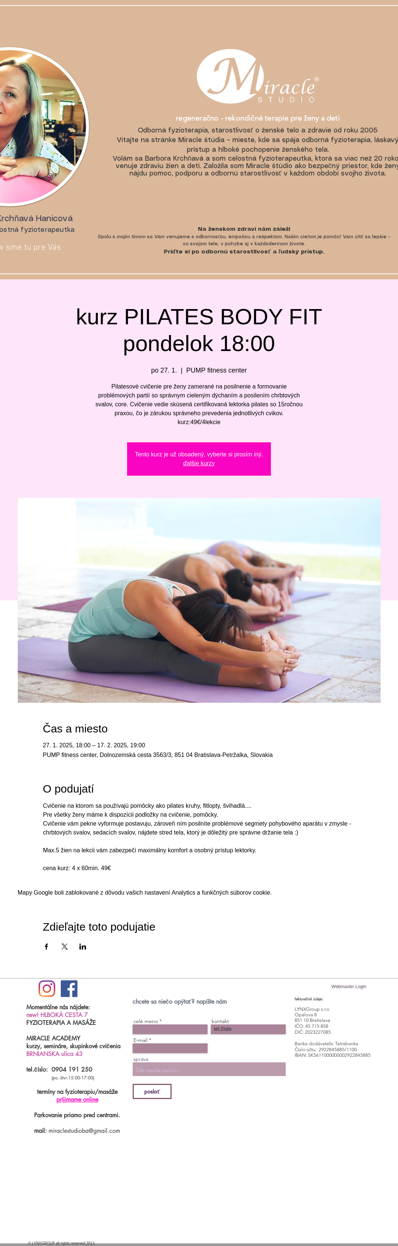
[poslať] (152, 1091)
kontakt (220, 1021)
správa (140, 1059)
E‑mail (140, 1040)
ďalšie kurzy (199, 463)
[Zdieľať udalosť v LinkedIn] (82, 947)
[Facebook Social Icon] (69, 988)
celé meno (145, 1021)
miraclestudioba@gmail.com (84, 1131)
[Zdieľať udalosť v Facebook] (46, 947)
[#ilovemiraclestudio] (47, 988)
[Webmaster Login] (349, 987)
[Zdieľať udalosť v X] (64, 947)
